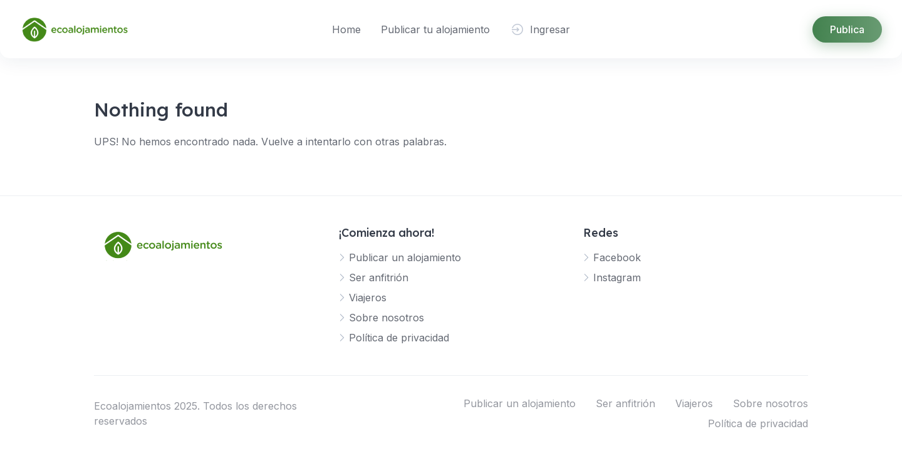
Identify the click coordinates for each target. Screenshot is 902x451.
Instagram (617, 277)
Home (346, 29)
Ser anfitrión (378, 277)
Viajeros (367, 297)
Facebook (617, 257)
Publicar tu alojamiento (435, 29)
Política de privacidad (399, 337)
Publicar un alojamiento (405, 257)
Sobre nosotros (386, 317)
